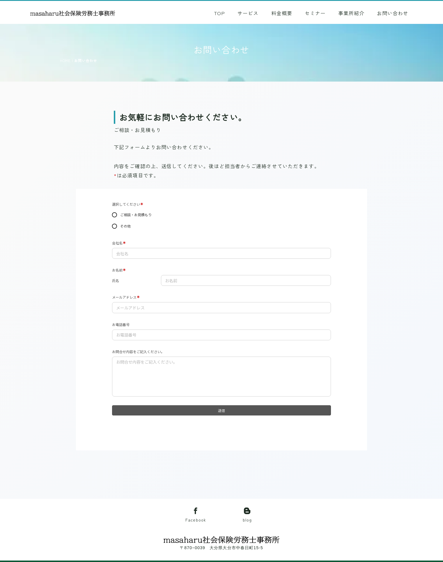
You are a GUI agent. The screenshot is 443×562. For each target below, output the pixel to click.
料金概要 (281, 13)
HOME (65, 60)
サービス (248, 13)
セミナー (315, 13)
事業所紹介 (351, 13)
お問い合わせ (392, 13)
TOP (219, 13)
